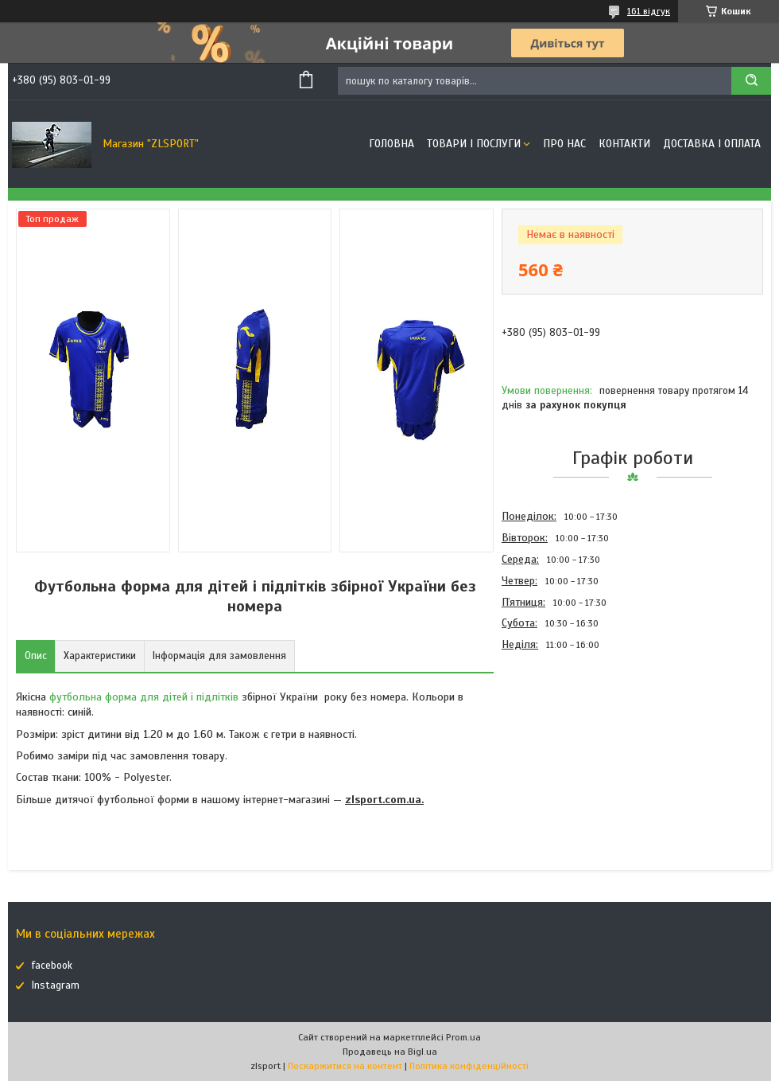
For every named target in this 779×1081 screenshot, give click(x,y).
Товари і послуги (474, 143)
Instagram (55, 985)
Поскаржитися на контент (345, 1065)
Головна (391, 143)
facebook (52, 965)
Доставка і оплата (712, 143)
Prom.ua (463, 1037)
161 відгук (648, 11)
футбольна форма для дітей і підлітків (143, 697)
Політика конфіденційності (469, 1065)
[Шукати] (751, 81)
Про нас (564, 143)
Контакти (624, 143)
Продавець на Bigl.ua (390, 1051)
